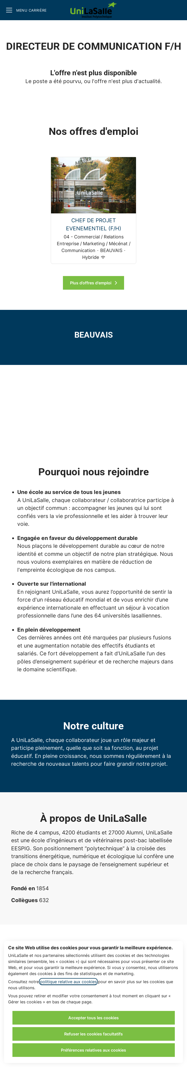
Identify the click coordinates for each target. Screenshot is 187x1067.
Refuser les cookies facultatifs (93, 1033)
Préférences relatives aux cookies (93, 1050)
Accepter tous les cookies (93, 1017)
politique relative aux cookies (68, 981)
